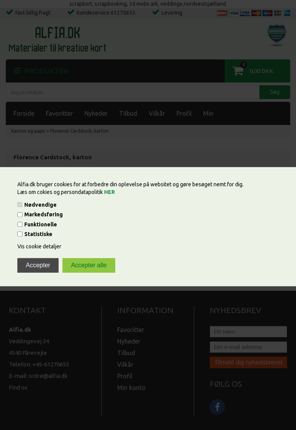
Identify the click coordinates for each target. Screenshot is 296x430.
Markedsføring (43, 215)
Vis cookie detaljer (39, 246)
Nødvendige (40, 205)
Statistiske (38, 234)
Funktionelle (40, 224)
